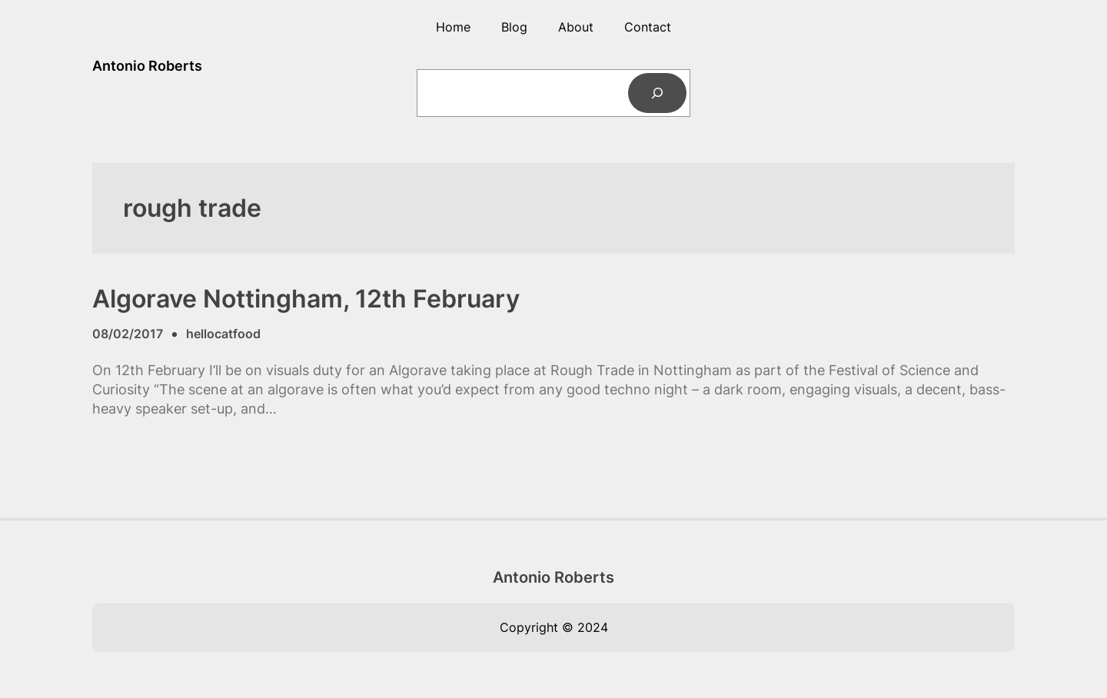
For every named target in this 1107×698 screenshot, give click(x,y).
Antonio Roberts (147, 66)
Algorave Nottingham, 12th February (306, 299)
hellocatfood (223, 333)
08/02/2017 (127, 333)
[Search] (657, 93)
